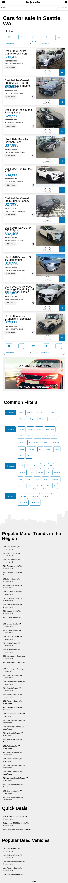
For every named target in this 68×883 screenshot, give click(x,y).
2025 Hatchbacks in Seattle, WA (14, 721)
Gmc (20, 456)
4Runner (22, 472)
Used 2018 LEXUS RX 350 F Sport (18, 229)
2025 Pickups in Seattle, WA (12, 760)
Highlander (55, 479)
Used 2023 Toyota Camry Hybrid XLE (16, 52)
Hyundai (21, 442)
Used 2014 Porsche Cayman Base (16, 140)
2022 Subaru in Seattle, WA (12, 754)
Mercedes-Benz (34, 442)
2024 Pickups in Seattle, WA (12, 702)
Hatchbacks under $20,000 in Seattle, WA (17, 831)
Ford (54, 436)
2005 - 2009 (23, 503)
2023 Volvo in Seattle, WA (12, 612)
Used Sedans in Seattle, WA (12, 856)
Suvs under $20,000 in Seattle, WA (15, 818)
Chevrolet (31, 449)
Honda (46, 436)
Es (55, 486)
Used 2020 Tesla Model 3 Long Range (18, 111)
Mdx (30, 486)
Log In (57, 8)
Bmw (45, 442)
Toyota (21, 429)
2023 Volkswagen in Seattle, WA (14, 670)
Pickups (51, 412)
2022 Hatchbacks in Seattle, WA (14, 715)
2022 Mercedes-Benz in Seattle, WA (15, 779)
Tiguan (29, 479)
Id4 (49, 472)
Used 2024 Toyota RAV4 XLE (19, 170)
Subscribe (63, 8)
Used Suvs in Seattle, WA (11, 850)
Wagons (42, 419)
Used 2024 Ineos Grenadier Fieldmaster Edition (18, 319)
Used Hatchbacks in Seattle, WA (14, 863)
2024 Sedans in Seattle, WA (12, 586)
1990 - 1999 (35, 503)
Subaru (39, 429)
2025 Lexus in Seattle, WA (12, 625)
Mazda (21, 449)
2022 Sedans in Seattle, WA (12, 741)
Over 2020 (22, 496)
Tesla (57, 449)
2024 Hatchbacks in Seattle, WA (14, 683)
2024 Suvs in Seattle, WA (11, 554)
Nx (44, 466)
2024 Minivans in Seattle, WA (13, 734)
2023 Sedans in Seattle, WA (12, 599)
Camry (32, 472)
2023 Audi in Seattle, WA (11, 651)
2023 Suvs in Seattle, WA (11, 561)
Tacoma (36, 466)
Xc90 (45, 479)
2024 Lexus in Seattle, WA (12, 631)
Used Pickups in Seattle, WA (12, 869)
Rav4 (21, 466)
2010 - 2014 (46, 496)
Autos (3, 8)
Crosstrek (57, 472)
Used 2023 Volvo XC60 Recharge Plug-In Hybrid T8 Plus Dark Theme (19, 289)
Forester (22, 486)
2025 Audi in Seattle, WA (11, 644)
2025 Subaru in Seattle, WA (12, 676)
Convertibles (53, 419)
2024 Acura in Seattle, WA (12, 689)
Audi (20, 436)
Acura (37, 436)
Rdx (20, 479)
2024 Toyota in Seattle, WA (12, 567)
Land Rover (55, 442)
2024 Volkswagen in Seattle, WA (14, 657)
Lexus (30, 429)
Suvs (20, 412)
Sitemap (34, 881)
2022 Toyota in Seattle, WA (12, 709)
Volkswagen (50, 429)
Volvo (29, 436)
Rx (28, 466)
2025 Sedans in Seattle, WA (12, 606)
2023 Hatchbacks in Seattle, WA (14, 766)
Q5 (51, 466)
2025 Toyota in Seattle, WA (12, 574)
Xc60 (37, 479)
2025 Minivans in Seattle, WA (13, 786)
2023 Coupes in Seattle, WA (12, 792)
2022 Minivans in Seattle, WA (13, 798)
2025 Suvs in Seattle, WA (11, 548)
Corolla (40, 472)
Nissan (48, 449)
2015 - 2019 (34, 496)
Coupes (32, 419)
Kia (40, 449)
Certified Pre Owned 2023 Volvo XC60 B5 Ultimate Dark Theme (17, 83)
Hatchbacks (40, 412)
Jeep (28, 456)
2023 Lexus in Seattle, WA (12, 619)
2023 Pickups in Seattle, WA (12, 696)
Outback (39, 486)
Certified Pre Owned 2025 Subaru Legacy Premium (17, 201)
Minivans (22, 419)
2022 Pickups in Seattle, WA (12, 773)
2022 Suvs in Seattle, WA (11, 580)
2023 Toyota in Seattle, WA (12, 593)
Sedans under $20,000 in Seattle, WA (16, 824)
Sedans (29, 412)
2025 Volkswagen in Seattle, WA (14, 664)
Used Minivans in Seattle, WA (13, 876)
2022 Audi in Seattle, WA (11, 747)
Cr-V (48, 486)
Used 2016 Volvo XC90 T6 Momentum (18, 258)
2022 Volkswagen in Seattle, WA (14, 728)
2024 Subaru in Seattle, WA (12, 638)
